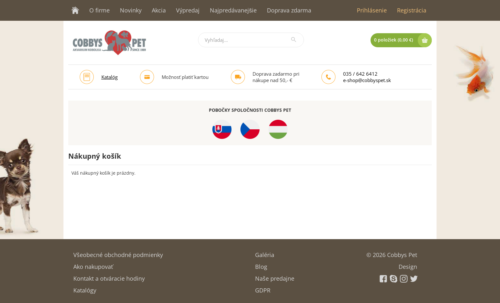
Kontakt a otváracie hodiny (109, 276)
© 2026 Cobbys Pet (391, 252)
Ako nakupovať (93, 264)
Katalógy (84, 288)
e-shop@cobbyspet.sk (367, 80)
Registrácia (411, 10)
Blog (261, 264)
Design (408, 264)
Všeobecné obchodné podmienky (118, 252)
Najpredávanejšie (233, 10)
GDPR (262, 288)
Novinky (131, 10)
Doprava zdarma (289, 10)
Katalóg (109, 77)
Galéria (264, 252)
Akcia (159, 10)
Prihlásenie (372, 10)
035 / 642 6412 (360, 74)
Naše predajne (274, 276)
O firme (99, 10)
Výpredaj (188, 10)
